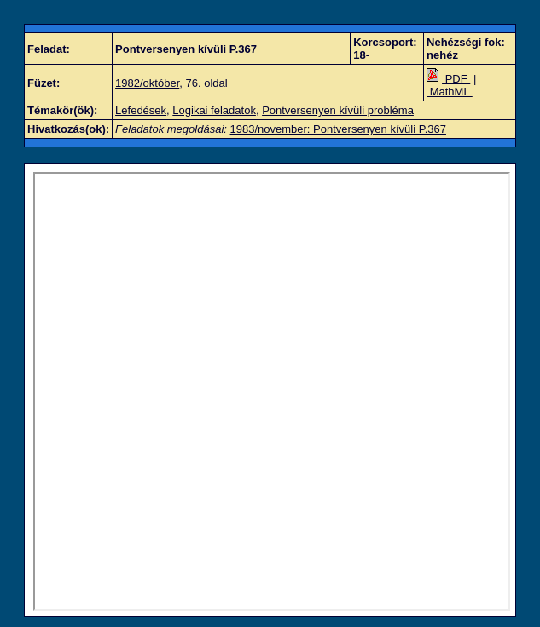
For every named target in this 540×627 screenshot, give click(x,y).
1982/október (147, 83)
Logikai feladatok (214, 110)
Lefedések (140, 110)
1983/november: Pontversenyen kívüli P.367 (338, 129)
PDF (448, 78)
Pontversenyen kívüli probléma (338, 110)
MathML (450, 91)
